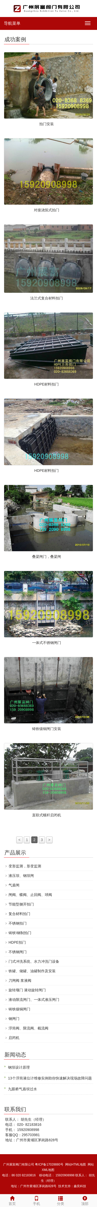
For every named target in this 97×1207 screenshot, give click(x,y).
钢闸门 (14, 1019)
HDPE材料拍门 (46, 384)
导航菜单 (12, 23)
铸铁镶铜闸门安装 (46, 729)
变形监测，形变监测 (25, 866)
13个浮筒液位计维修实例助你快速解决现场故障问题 (50, 1078)
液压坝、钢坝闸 (21, 876)
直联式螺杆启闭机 (46, 815)
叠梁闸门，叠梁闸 (46, 557)
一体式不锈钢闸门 (46, 643)
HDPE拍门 (17, 942)
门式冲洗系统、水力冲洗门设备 (34, 961)
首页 (12, 1200)
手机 (36, 1200)
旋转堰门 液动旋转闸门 (27, 990)
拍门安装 (46, 124)
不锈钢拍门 (18, 923)
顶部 (85, 1200)
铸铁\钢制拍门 (20, 933)
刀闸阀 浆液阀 (20, 980)
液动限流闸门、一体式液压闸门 (34, 1000)
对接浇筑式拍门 (46, 210)
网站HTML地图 (75, 1164)
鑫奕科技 (80, 1186)
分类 (61, 1200)
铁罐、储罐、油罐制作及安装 (32, 971)
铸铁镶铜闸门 (19, 1009)
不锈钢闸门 (18, 952)
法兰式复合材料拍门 (46, 298)
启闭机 (14, 1038)
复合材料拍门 (19, 914)
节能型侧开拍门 (21, 904)
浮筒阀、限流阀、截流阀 (28, 1028)
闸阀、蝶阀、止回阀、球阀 (30, 895)
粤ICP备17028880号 (49, 1164)
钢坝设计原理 (19, 1067)
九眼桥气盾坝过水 (22, 1089)
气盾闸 (14, 885)
